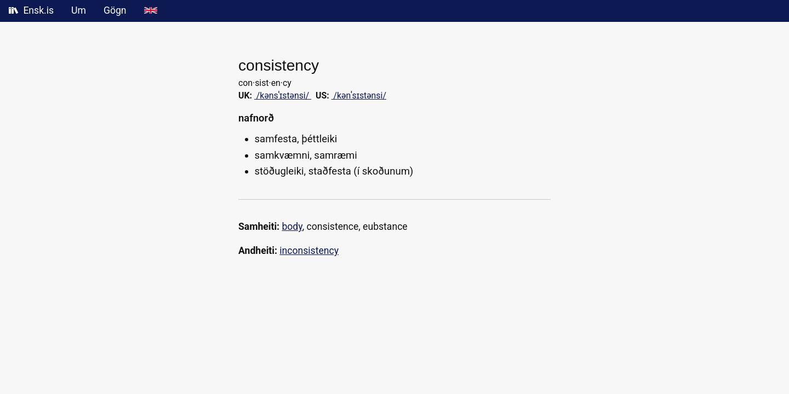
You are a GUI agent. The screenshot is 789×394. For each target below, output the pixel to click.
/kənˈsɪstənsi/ (358, 95)
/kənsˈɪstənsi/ (282, 95)
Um (78, 10)
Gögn (115, 10)
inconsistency (309, 250)
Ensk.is (31, 10)
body (292, 226)
